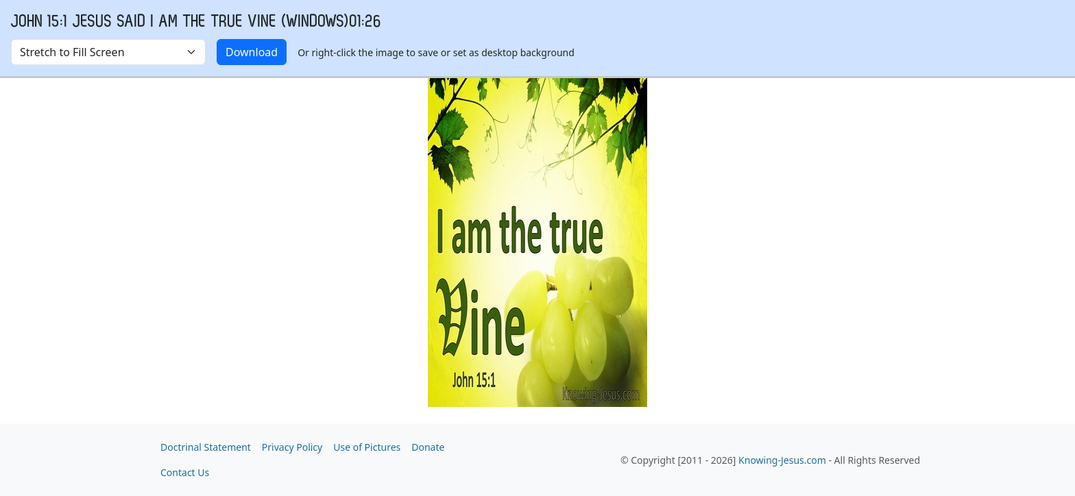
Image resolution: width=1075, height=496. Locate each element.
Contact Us (184, 472)
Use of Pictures (366, 447)
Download (252, 52)
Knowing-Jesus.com (782, 460)
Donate (427, 447)
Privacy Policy (292, 447)
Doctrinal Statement (205, 447)
